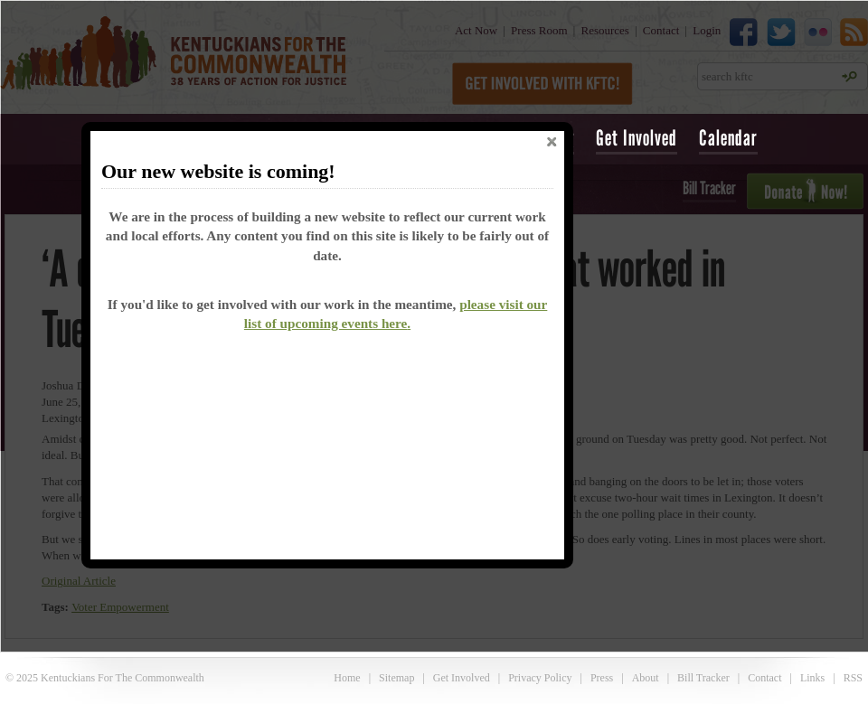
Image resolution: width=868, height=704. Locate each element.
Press (601, 677)
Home (347, 677)
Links (812, 677)
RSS (853, 677)
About (645, 677)
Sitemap (396, 677)
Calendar (728, 138)
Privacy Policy (539, 677)
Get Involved (636, 138)
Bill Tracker (703, 677)
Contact (764, 677)
